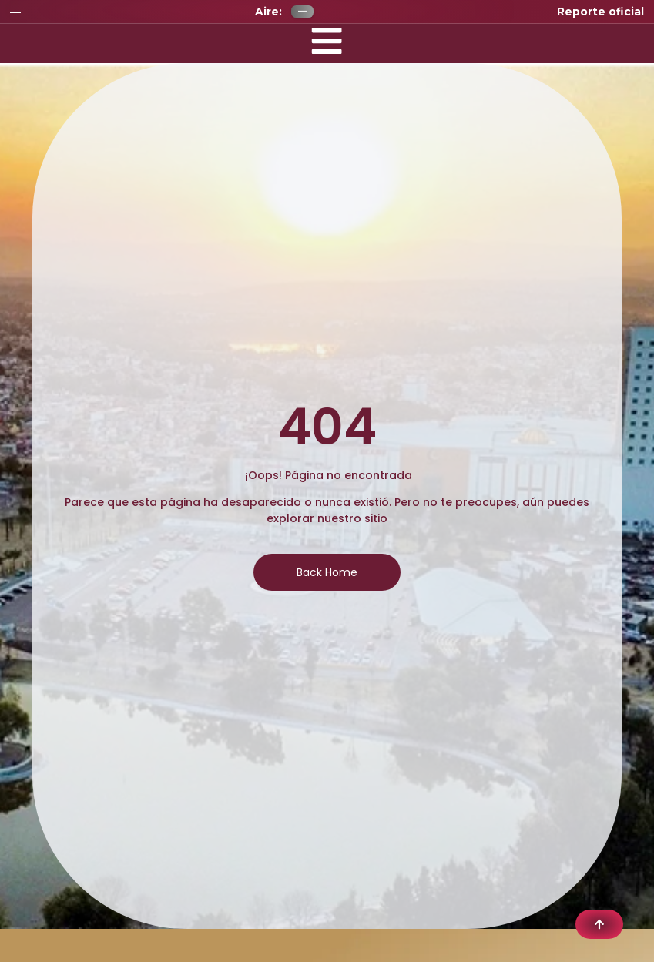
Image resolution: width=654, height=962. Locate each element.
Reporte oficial (600, 11)
